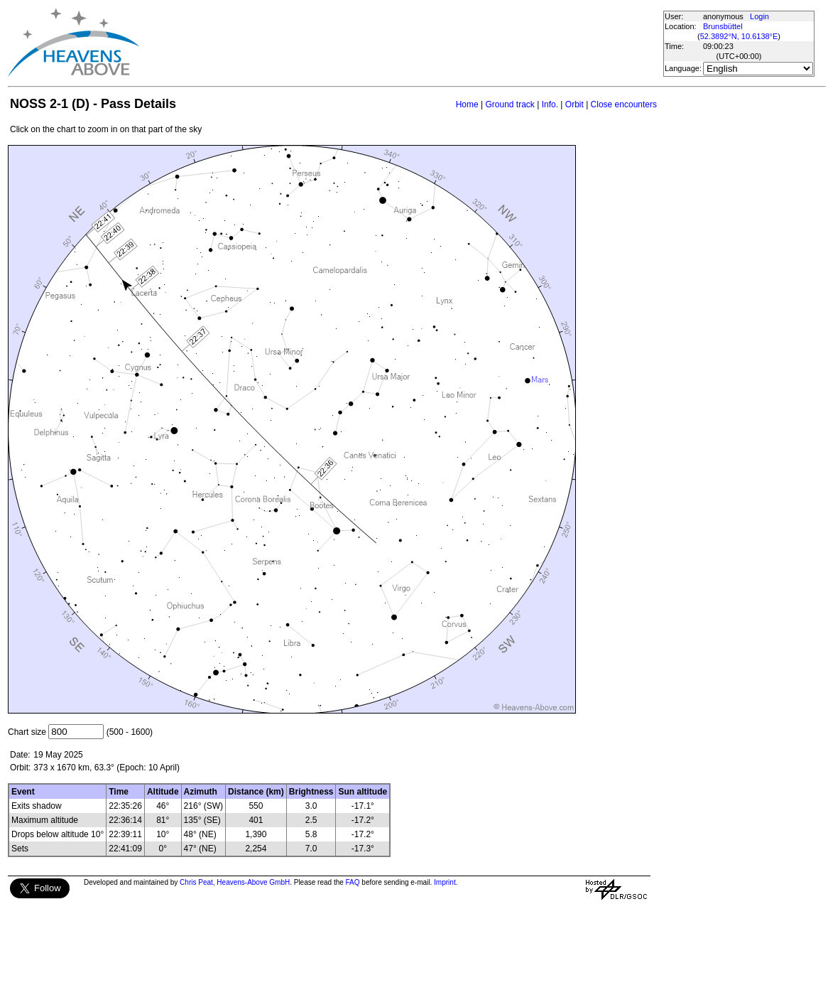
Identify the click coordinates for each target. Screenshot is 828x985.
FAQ (353, 882)
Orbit (574, 104)
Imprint (445, 882)
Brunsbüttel (723, 26)
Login (759, 16)
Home (467, 104)
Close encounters (624, 104)
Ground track (509, 104)
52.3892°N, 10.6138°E (739, 36)
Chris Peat (196, 882)
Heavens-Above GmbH (253, 882)
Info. (550, 104)
